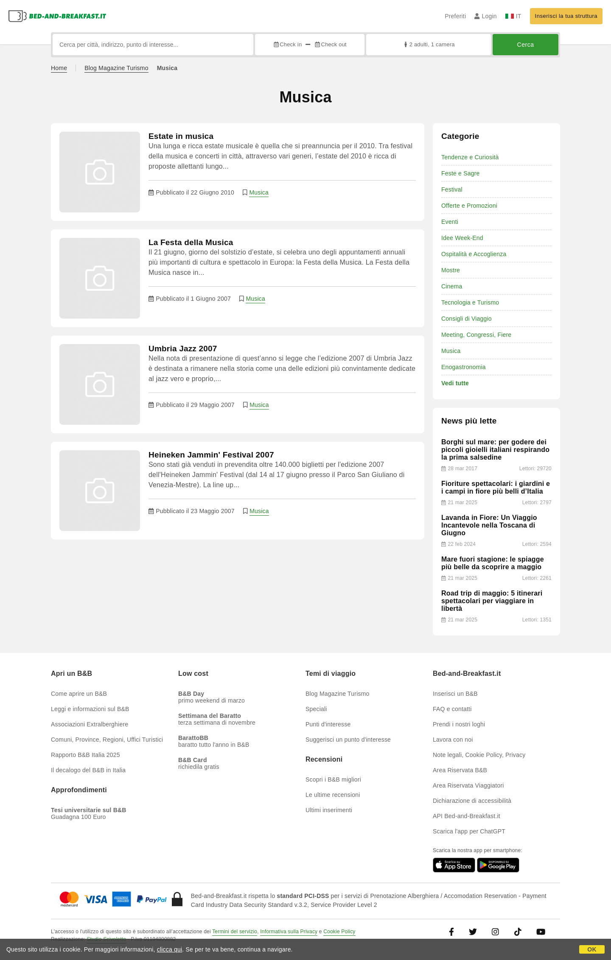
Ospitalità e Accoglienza (473, 254)
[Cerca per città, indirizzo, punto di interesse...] (153, 44)
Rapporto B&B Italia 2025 (85, 754)
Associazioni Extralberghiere (89, 724)
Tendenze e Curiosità (470, 157)
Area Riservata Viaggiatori (468, 785)
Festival (451, 189)
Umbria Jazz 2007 (183, 348)
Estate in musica (181, 136)
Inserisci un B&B (455, 693)
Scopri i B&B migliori (333, 779)
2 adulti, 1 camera (428, 44)
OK (591, 949)
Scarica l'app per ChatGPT (469, 831)
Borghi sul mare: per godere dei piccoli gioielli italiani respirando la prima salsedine (495, 449)
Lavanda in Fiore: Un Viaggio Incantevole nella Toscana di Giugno (489, 525)
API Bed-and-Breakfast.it (466, 816)
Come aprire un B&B (79, 693)
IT (513, 16)
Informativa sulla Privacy (288, 932)
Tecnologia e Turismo (470, 302)
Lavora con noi (453, 739)
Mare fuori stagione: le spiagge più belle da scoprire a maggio (492, 563)
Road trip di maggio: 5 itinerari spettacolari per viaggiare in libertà (491, 601)
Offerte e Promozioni (469, 205)
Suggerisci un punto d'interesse (348, 739)
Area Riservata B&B (460, 770)
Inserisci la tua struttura (566, 16)
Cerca (525, 44)
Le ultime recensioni (333, 794)
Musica (259, 192)
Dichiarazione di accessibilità (472, 800)
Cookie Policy (339, 932)
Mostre (450, 270)
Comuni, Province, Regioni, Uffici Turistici (107, 739)
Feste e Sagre (460, 173)
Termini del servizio (234, 932)
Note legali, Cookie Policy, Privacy (479, 754)
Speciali (316, 709)
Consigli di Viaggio (466, 318)
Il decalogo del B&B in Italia (88, 770)
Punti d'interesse (328, 724)
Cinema (451, 286)
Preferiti (455, 16)
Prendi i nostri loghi (459, 724)
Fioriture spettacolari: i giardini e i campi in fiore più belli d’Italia (495, 487)
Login (485, 16)
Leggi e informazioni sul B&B (90, 709)
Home (59, 68)
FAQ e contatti (452, 709)
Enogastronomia (463, 367)
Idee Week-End (462, 237)
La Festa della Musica (191, 242)
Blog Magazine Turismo (116, 68)
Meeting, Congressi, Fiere (476, 334)
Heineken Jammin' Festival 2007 (211, 454)
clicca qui (169, 949)
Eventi (449, 221)
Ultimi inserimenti (329, 810)
